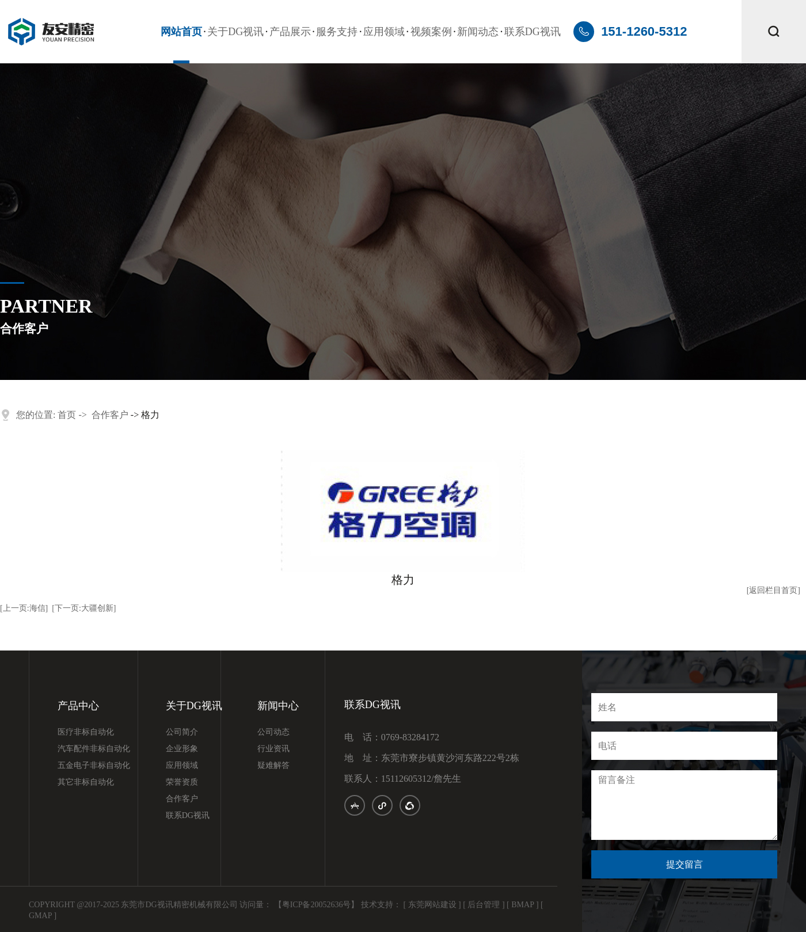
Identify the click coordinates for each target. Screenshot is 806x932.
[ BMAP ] (523, 904)
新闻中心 (278, 706)
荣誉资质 (182, 782)
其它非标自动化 (86, 782)
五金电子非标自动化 (94, 766)
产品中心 (78, 706)
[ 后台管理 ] (483, 904)
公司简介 (182, 732)
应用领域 (384, 31)
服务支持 (337, 31)
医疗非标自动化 (86, 732)
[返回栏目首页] (773, 590)
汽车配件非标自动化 (94, 749)
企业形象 (182, 749)
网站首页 (181, 31)
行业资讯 (273, 749)
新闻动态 (478, 31)
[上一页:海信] (24, 608)
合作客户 (110, 415)
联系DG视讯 (532, 31)
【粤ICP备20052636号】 (316, 904)
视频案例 (431, 31)
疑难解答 (273, 766)
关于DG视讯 (235, 31)
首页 (67, 415)
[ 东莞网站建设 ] (432, 904)
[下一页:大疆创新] (84, 608)
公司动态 (273, 732)
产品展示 (290, 31)
